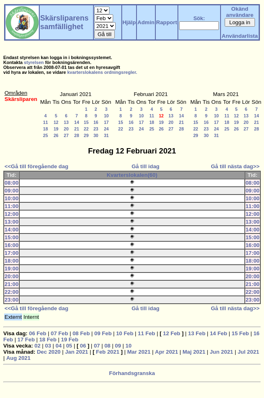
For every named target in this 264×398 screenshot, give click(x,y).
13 (66, 122)
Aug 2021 (18, 358)
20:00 (11, 276)
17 (106, 122)
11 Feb (146, 333)
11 (45, 122)
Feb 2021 (107, 352)
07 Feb (59, 333)
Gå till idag (145, 166)
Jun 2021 (221, 352)
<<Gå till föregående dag (36, 166)
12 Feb (171, 333)
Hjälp (129, 22)
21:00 (11, 284)
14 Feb (218, 333)
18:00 (11, 261)
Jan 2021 (76, 352)
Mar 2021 (138, 352)
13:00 (11, 222)
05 (69, 346)
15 (86, 122)
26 (56, 135)
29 (86, 135)
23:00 (11, 300)
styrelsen (34, 62)
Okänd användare (240, 12)
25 (45, 135)
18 (45, 128)
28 (76, 135)
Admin (145, 22)
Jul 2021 (248, 352)
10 (106, 115)
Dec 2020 (49, 352)
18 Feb (48, 339)
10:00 (11, 198)
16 (95, 122)
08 (108, 346)
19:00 (11, 268)
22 (86, 128)
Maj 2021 (193, 352)
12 (56, 122)
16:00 (11, 245)
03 (48, 346)
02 (37, 346)
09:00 (11, 191)
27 (66, 135)
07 (97, 346)
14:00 (11, 229)
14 (76, 122)
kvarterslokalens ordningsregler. (102, 72)
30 (95, 135)
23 (95, 128)
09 (118, 346)
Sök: (199, 18)
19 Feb (69, 339)
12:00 (11, 214)
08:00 (11, 183)
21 (76, 128)
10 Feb (124, 333)
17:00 (11, 253)
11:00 (11, 206)
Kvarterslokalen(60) (132, 175)
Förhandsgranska (132, 373)
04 (59, 346)
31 (106, 135)
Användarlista (240, 36)
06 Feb (37, 333)
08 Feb (81, 333)
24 (106, 128)
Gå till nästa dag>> (235, 166)
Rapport (166, 22)
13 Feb (196, 333)
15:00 (11, 237)
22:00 (11, 292)
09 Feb (103, 333)
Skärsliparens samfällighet (64, 22)
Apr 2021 (166, 352)
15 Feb (240, 333)
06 (83, 346)
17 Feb (26, 339)
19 (56, 128)
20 (66, 128)
